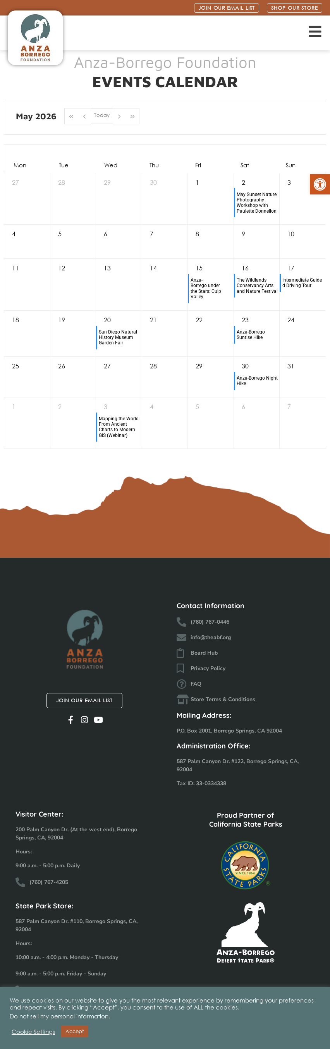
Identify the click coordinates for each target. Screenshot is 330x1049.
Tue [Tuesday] (64, 165)
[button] (320, 184)
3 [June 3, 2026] (105, 406)
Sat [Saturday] (245, 165)
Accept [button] (74, 1031)
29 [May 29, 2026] (199, 366)
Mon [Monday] (20, 165)
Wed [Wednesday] (110, 165)
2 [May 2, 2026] (243, 182)
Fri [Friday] (198, 165)
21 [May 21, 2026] (153, 320)
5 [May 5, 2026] (60, 234)
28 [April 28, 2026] (61, 182)
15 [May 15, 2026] (199, 268)
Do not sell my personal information (59, 1016)
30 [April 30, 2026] (153, 182)
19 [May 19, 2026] (61, 320)
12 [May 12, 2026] (61, 268)
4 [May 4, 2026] (13, 234)
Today (102, 115)
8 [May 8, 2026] (197, 234)
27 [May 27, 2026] (107, 366)
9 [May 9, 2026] (243, 234)
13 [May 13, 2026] (107, 268)
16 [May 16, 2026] (245, 268)
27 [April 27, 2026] (15, 182)
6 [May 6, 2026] (105, 234)
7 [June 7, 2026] (289, 406)
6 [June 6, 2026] (243, 406)
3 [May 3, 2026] (289, 182)
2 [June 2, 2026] (60, 406)
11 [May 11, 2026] (15, 268)
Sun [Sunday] (291, 165)
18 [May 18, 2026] (15, 320)
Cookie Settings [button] (33, 1031)
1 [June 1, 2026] (13, 406)
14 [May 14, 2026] (153, 268)
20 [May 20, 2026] (107, 320)
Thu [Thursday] (154, 165)
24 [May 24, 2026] (290, 320)
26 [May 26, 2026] (61, 366)
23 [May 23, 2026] (245, 320)
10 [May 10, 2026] (290, 234)
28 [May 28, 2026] (153, 366)
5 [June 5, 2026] (197, 406)
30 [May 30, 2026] (245, 366)
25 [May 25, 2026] (15, 366)
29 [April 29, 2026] (107, 182)
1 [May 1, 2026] (197, 182)
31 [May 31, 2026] (290, 366)
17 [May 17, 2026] (290, 268)
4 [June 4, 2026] (151, 406)
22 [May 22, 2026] (199, 320)
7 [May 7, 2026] (151, 234)
